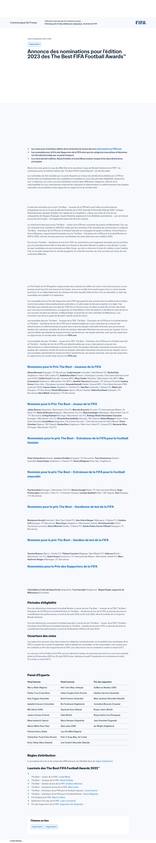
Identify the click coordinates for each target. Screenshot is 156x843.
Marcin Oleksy (58, 797)
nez (80, 783)
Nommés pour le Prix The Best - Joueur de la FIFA (62, 404)
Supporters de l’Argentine (71, 804)
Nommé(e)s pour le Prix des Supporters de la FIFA (62, 566)
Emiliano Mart (72, 783)
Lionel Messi (64, 777)
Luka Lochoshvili (68, 801)
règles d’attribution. (104, 761)
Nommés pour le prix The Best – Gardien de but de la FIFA (68, 540)
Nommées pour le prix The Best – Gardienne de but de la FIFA (70, 507)
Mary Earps (73, 787)
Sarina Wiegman (90, 794)
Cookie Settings (16, 841)
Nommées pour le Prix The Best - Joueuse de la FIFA (64, 367)
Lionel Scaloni (91, 790)
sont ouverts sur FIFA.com (109, 149)
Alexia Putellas (66, 780)
